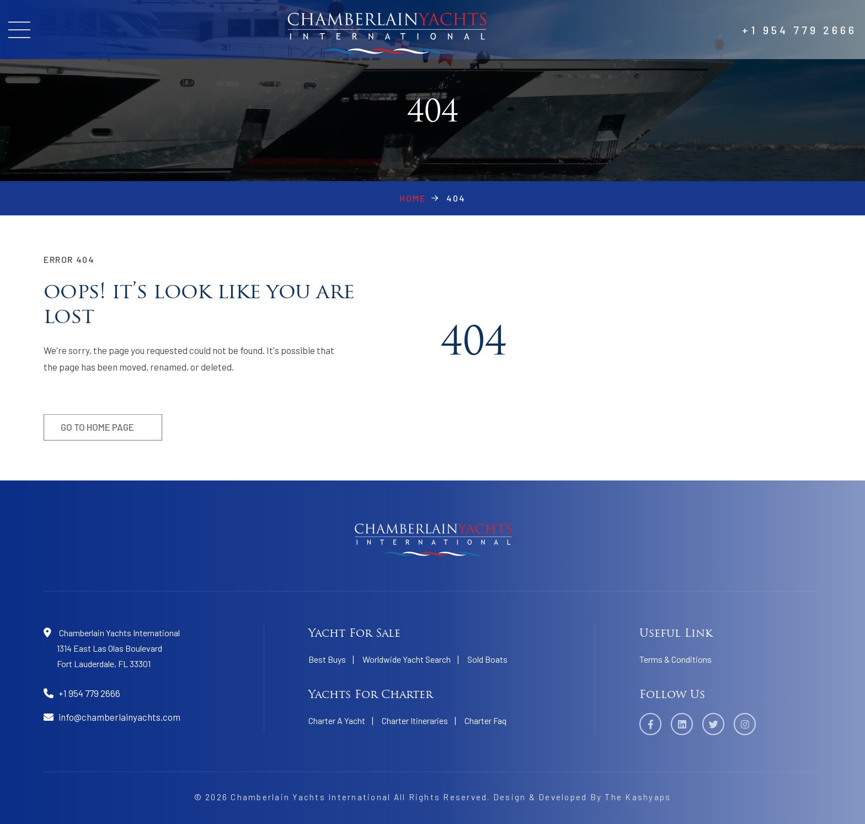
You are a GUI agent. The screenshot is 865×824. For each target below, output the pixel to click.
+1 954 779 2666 (799, 29)
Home (412, 198)
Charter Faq (485, 720)
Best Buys (327, 659)
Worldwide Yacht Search (406, 659)
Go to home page (97, 430)
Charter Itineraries (415, 720)
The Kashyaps (638, 797)
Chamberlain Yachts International (311, 797)
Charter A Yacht (336, 720)
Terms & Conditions (675, 659)
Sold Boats (487, 659)
